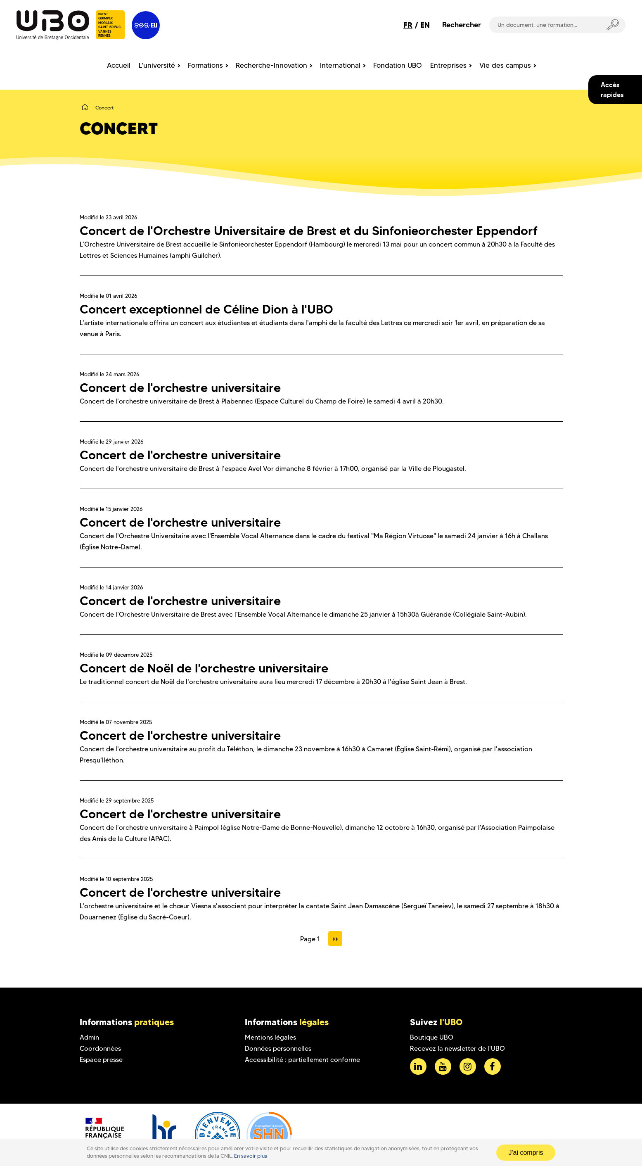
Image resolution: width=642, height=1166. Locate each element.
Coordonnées (100, 1048)
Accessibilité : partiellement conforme (302, 1060)
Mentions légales (270, 1037)
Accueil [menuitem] (118, 65)
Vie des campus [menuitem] (505, 65)
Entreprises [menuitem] (448, 65)
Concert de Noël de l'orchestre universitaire (204, 668)
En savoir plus (250, 1156)
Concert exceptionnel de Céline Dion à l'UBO (206, 309)
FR (407, 25)
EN (425, 25)
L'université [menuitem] (157, 65)
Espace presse (101, 1060)
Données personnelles (278, 1048)
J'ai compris (526, 1152)
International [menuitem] (340, 65)
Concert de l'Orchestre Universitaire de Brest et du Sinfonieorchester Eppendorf (309, 230)
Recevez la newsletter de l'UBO (457, 1048)
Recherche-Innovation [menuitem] (271, 65)
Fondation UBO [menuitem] (397, 65)
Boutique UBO (431, 1037)
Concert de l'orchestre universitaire (180, 387)
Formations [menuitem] (205, 65)
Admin (89, 1037)
